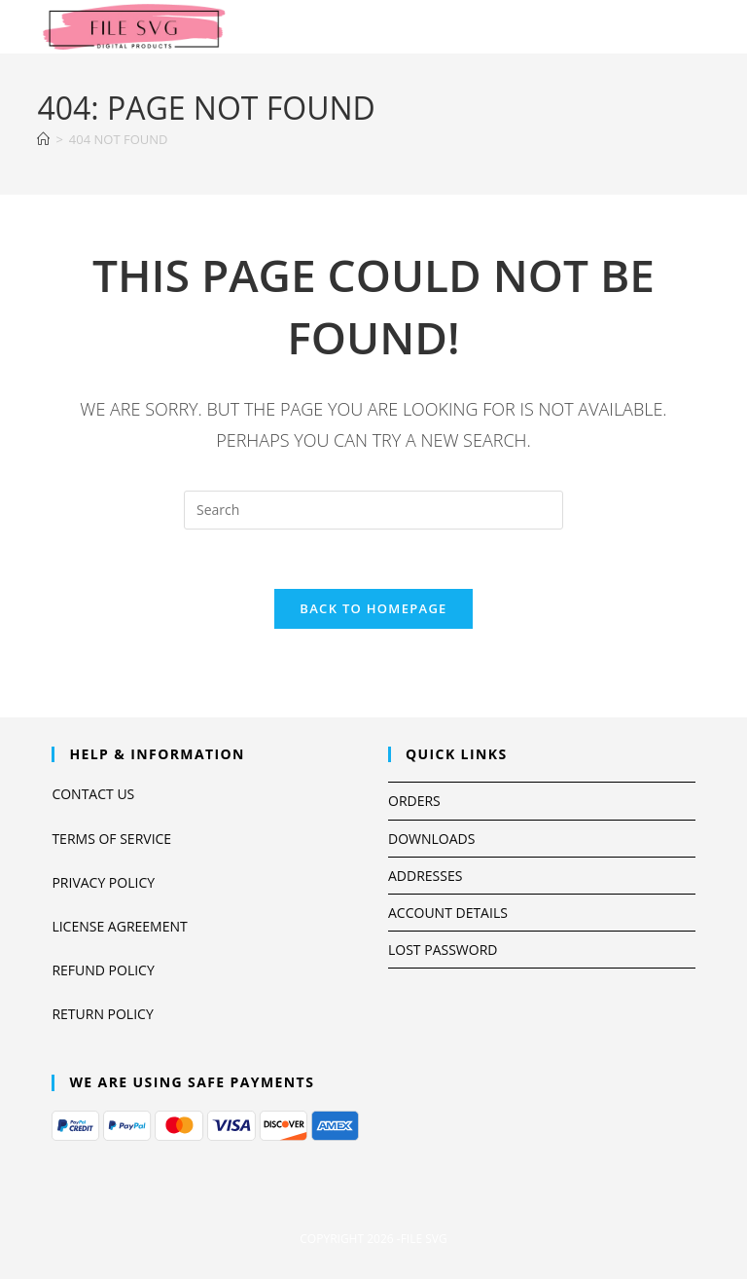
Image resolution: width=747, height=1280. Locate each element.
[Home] (43, 139)
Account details (448, 912)
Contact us (93, 794)
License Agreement (119, 926)
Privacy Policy (103, 882)
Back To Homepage (373, 608)
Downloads (431, 838)
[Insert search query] (373, 510)
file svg (424, 1238)
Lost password (442, 949)
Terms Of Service (111, 838)
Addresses (425, 875)
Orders (414, 800)
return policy (102, 1014)
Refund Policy (103, 970)
